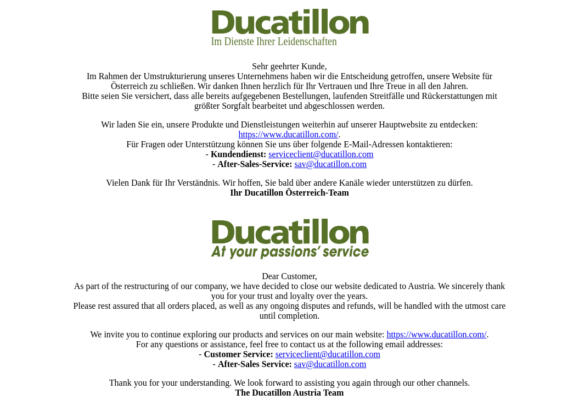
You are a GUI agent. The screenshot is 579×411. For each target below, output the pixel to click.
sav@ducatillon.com (330, 164)
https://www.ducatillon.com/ (288, 134)
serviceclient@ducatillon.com (320, 154)
